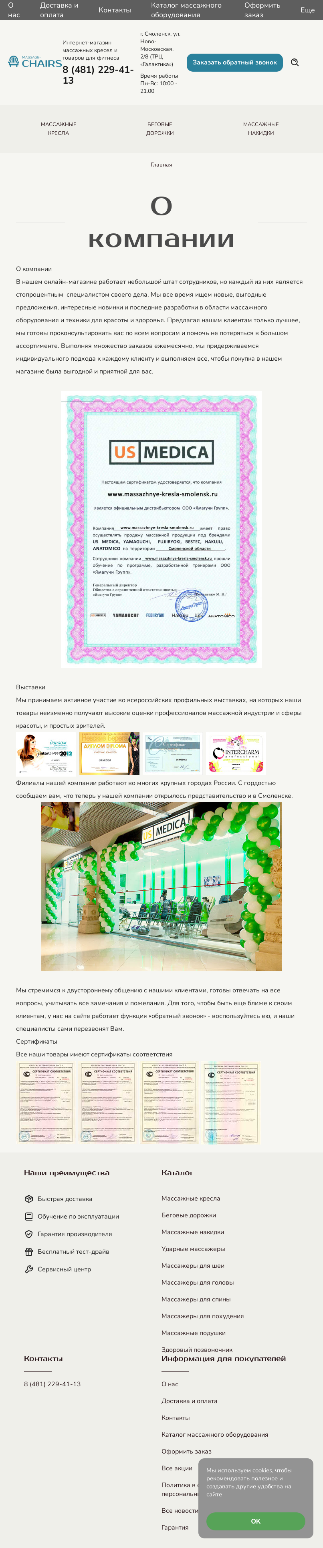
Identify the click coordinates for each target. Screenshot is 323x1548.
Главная (161, 165)
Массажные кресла (191, 1198)
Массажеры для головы (198, 1282)
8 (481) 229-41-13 (52, 1384)
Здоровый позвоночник (197, 1349)
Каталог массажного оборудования (186, 10)
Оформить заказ (262, 10)
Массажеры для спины (196, 1299)
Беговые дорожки (189, 1215)
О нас (14, 10)
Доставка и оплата (59, 10)
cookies (262, 1470)
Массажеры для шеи (193, 1265)
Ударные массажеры (193, 1249)
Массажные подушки (194, 1333)
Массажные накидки (193, 1232)
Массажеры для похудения (203, 1316)
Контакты (115, 10)
